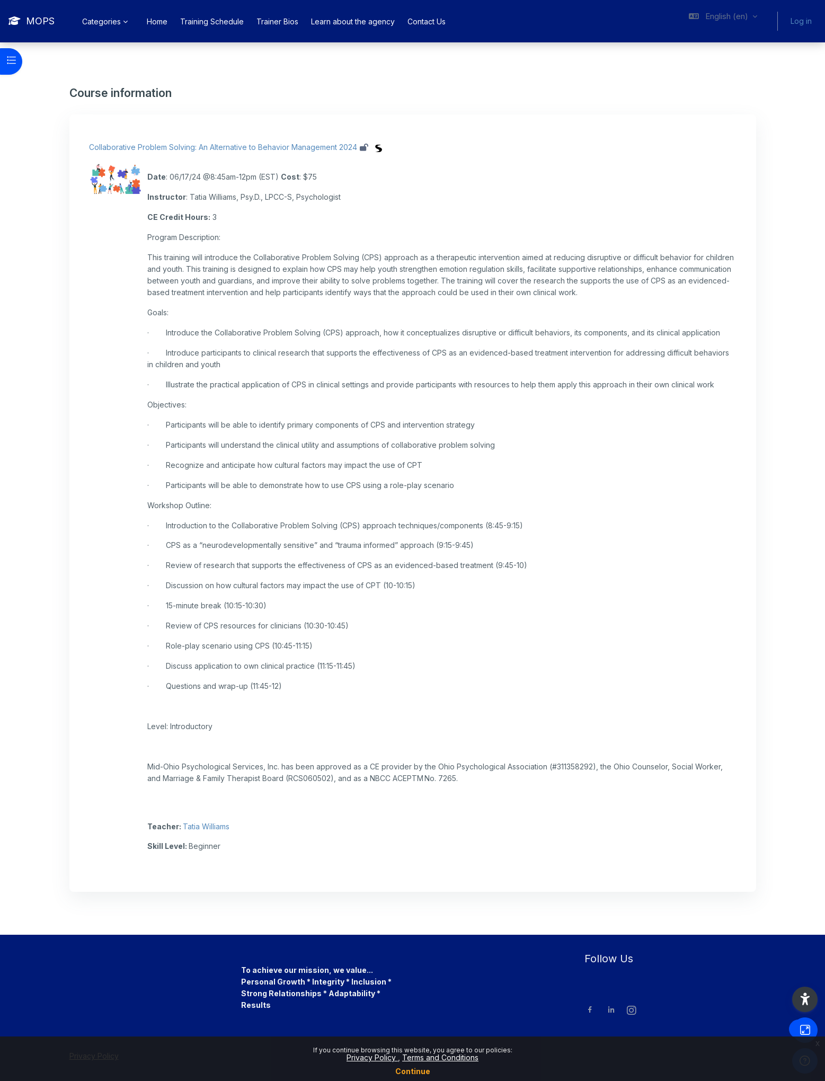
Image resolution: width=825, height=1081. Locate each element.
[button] (723, 21)
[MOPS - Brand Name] (31, 21)
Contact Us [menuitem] (426, 21)
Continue (412, 1071)
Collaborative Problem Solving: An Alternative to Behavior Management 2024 (223, 147)
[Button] (805, 1030)
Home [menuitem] (157, 21)
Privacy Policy (372, 1057)
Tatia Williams (206, 826)
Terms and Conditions (440, 1057)
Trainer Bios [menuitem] (277, 21)
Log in (801, 20)
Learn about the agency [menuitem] (353, 21)
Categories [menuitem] (101, 21)
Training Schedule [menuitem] (212, 21)
